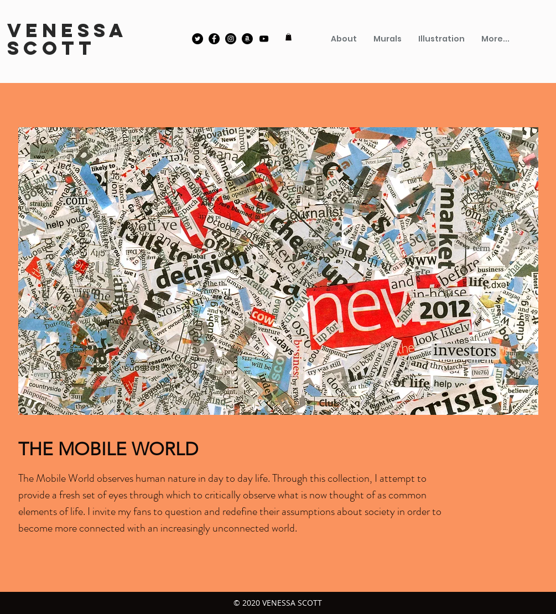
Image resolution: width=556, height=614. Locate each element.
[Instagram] (230, 38)
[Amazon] (247, 38)
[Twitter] (197, 38)
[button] (288, 36)
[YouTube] (263, 38)
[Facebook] (214, 38)
